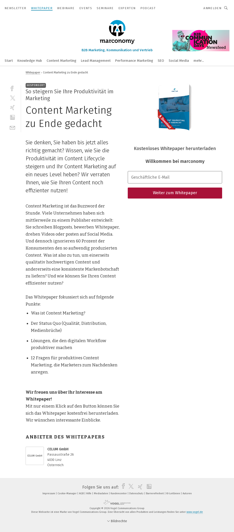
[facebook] (12, 88)
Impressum (49, 493)
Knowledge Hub (29, 61)
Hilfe (89, 493)
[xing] (12, 107)
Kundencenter (119, 493)
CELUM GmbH (34, 455)
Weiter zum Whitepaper (175, 192)
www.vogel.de (194, 512)
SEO (161, 61)
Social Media (179, 61)
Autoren (187, 493)
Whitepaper (33, 72)
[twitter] (12, 98)
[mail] (12, 127)
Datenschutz (136, 493)
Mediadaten (101, 493)
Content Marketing (61, 61)
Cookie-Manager (67, 493)
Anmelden (212, 8)
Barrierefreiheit (155, 493)
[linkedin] (12, 117)
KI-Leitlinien (173, 493)
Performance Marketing (134, 61)
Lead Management (96, 61)
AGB (81, 493)
